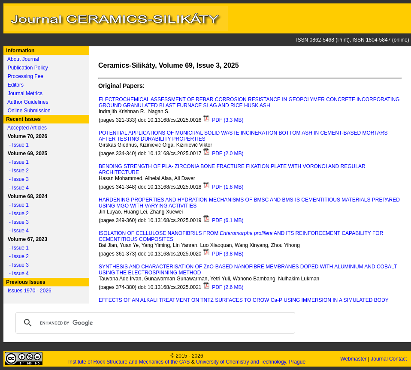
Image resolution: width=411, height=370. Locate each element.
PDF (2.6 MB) (223, 287)
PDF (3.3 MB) (223, 120)
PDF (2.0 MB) (223, 153)
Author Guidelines (27, 102)
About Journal (23, 59)
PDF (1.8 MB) (223, 187)
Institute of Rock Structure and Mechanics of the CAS (129, 362)
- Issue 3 (17, 179)
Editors (16, 85)
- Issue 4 (17, 188)
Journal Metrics (25, 93)
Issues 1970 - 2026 (29, 291)
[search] (154, 323)
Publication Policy (28, 68)
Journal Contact (389, 359)
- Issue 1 (17, 145)
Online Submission (29, 111)
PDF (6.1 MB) (223, 220)
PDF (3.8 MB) (223, 254)
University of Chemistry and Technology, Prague (250, 362)
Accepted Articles (27, 128)
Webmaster (354, 359)
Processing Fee (25, 76)
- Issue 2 (17, 171)
